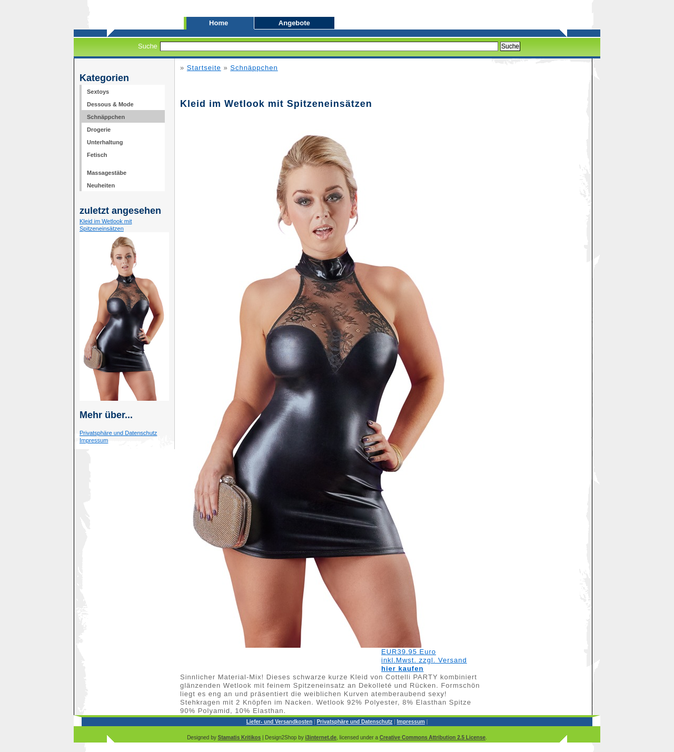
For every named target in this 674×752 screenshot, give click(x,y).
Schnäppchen (254, 68)
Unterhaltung (105, 142)
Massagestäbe (106, 173)
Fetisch (97, 155)
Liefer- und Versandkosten (279, 722)
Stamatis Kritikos (239, 737)
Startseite (204, 68)
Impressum (94, 440)
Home (219, 23)
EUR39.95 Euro (408, 652)
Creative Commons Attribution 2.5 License (432, 737)
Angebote (294, 23)
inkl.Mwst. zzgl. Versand (424, 660)
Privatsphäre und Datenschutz (118, 433)
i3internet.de (320, 737)
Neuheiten (101, 185)
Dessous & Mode (110, 104)
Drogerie (99, 129)
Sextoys (98, 91)
